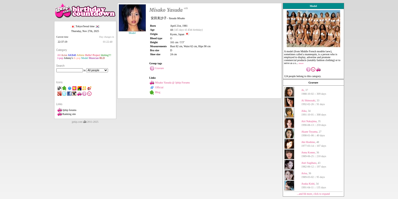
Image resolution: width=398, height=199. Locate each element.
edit (186, 8)
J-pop (60, 58)
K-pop (77, 58)
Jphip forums (67, 110)
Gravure (313, 82)
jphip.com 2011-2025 (85, 121)
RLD (102, 58)
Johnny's (68, 58)
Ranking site (66, 114)
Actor (64, 55)
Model (84, 58)
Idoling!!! (106, 55)
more (301, 63)
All (59, 55)
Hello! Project (92, 55)
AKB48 (72, 55)
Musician (94, 58)
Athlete (80, 55)
